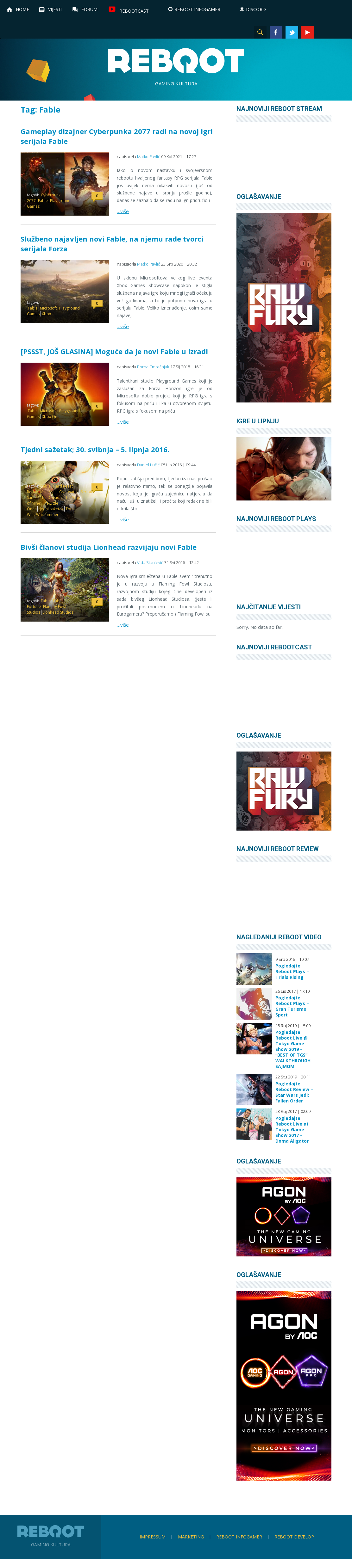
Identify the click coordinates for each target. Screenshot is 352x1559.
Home (22, 9)
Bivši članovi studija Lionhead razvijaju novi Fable (109, 547)
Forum (89, 9)
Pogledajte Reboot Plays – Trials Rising (292, 971)
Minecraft (48, 491)
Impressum (153, 1537)
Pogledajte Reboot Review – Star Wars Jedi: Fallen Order (294, 1092)
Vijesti (55, 9)
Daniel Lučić (148, 465)
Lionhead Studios (57, 612)
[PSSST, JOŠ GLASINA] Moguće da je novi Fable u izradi (114, 351)
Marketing (191, 1537)
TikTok (339, 32)
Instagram (323, 32)
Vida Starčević (150, 562)
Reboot (176, 60)
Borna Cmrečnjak (153, 367)
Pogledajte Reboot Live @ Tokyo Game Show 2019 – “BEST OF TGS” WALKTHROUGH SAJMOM (293, 1049)
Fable (43, 200)
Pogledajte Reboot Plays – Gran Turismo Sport (292, 1006)
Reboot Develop (294, 1537)
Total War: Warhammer (51, 511)
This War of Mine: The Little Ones (53, 503)
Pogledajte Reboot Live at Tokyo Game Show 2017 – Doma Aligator (292, 1129)
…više (123, 211)
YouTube (307, 32)
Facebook (276, 32)
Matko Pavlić (148, 156)
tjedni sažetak (51, 509)
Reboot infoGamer (239, 1537)
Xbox (46, 313)
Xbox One (51, 416)
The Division (51, 497)
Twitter (292, 32)
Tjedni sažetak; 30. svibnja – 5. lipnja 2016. (95, 449)
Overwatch (69, 491)
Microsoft (48, 308)
